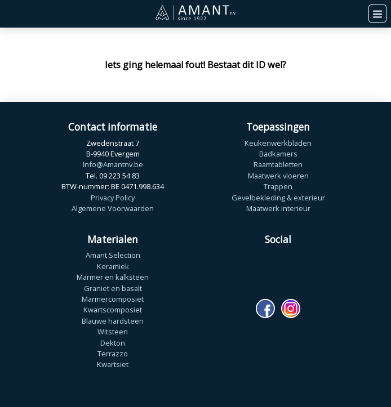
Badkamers (278, 154)
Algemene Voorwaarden (113, 208)
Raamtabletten (278, 164)
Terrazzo (112, 353)
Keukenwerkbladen (278, 143)
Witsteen (112, 332)
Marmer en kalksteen (113, 277)
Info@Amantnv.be (113, 164)
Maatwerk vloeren (278, 176)
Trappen (278, 186)
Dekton (112, 343)
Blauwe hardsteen (113, 321)
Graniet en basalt (113, 288)
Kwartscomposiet (112, 310)
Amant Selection (113, 255)
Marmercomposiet (113, 299)
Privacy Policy (113, 198)
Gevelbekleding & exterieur (278, 198)
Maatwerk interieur (278, 208)
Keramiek (113, 266)
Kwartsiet (112, 364)
